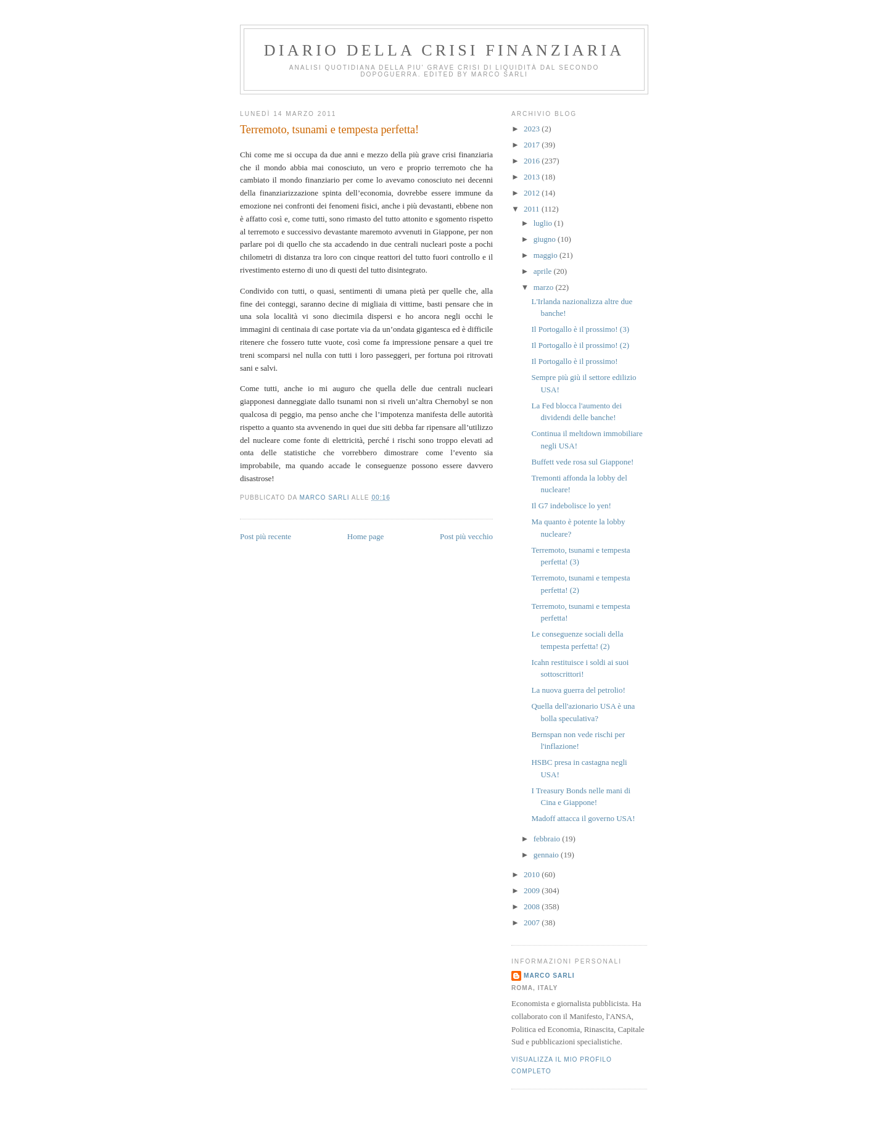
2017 (533, 144)
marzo (545, 287)
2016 (533, 160)
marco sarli (549, 975)
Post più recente (265, 536)
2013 (533, 176)
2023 (533, 128)
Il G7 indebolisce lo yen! (571, 505)
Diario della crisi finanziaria (444, 50)
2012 (533, 192)
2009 (533, 890)
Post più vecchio (466, 536)
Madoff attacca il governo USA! (583, 818)
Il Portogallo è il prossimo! (574, 361)
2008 (533, 906)
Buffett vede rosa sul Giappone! (582, 461)
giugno (546, 239)
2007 (533, 922)
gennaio (547, 854)
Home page (365, 536)
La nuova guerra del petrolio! (578, 690)
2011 (533, 208)
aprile (544, 271)
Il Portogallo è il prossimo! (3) (580, 329)
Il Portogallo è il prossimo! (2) (580, 345)
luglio (544, 223)
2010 (533, 874)
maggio (546, 255)
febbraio (548, 838)
